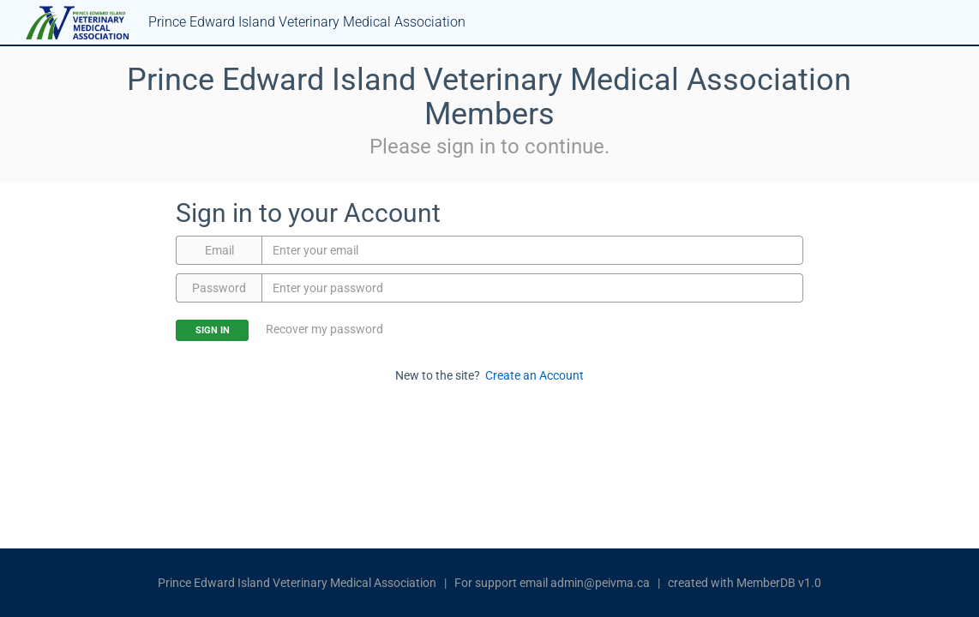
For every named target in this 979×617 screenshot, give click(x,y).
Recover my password (324, 329)
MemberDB (766, 583)
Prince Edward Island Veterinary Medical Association (297, 583)
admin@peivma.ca (600, 583)
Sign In (212, 330)
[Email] (531, 250)
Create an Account (534, 375)
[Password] (531, 288)
